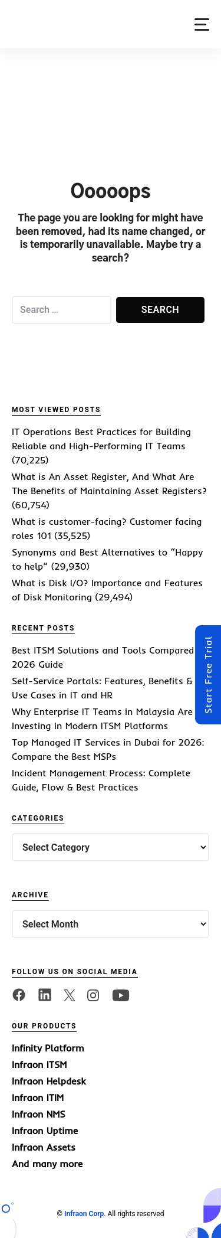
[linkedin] (45, 994)
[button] (201, 24)
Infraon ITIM (38, 1097)
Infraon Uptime (45, 1130)
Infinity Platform (48, 1048)
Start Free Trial (208, 675)
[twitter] (69, 994)
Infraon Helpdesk (48, 1081)
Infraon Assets (43, 1147)
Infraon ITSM (39, 1064)
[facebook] (19, 994)
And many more (47, 1164)
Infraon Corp (84, 1214)
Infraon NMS (38, 1114)
